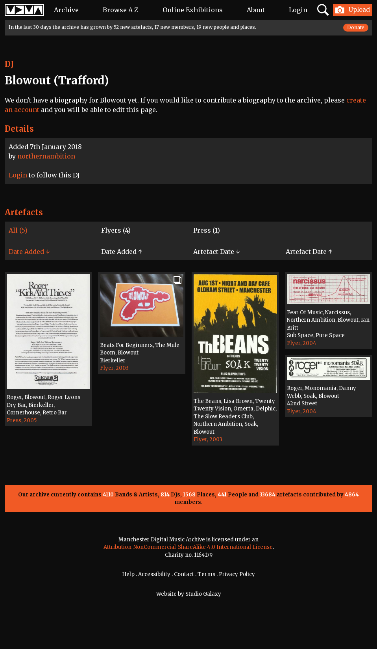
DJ (9, 64)
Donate (355, 27)
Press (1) (206, 230)
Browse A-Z (120, 10)
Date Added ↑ (121, 251)
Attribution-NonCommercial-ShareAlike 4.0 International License (188, 547)
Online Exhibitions (193, 10)
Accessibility (154, 574)
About (256, 10)
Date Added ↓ (29, 251)
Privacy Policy (237, 574)
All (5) (18, 230)
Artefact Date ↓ (216, 251)
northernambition (46, 156)
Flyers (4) (116, 230)
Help (128, 574)
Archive (66, 10)
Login (298, 10)
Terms (206, 574)
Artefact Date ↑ (309, 251)
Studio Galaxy (203, 594)
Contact (184, 574)
